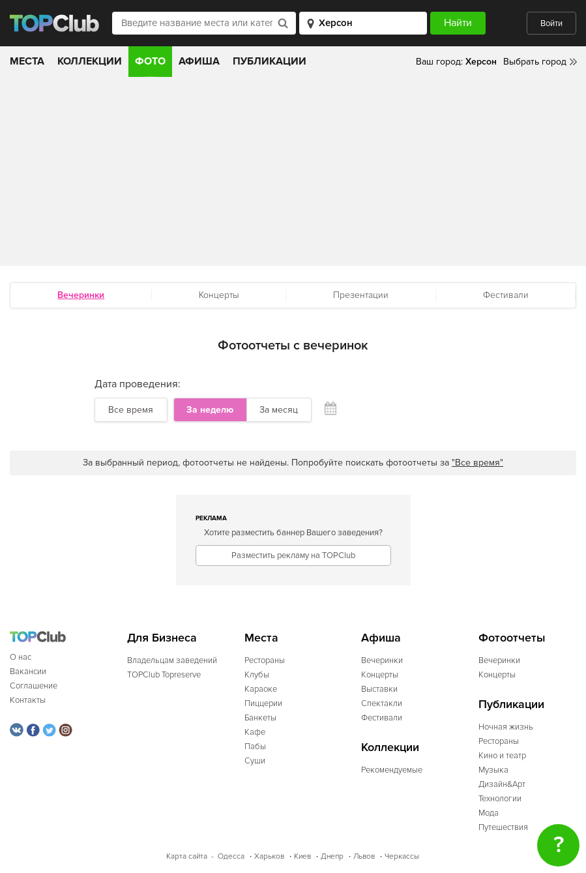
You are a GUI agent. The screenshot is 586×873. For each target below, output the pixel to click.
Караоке (260, 689)
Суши (254, 761)
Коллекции (89, 61)
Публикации (269, 61)
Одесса (231, 856)
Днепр (332, 856)
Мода (488, 813)
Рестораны (264, 660)
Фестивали (506, 295)
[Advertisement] (293, 174)
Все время (130, 409)
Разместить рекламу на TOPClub (293, 555)
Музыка (493, 770)
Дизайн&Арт (501, 784)
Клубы (256, 675)
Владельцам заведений (172, 660)
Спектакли (381, 703)
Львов (364, 856)
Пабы (255, 746)
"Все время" (477, 462)
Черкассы (402, 856)
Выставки (379, 689)
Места (27, 61)
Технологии (499, 798)
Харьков (269, 856)
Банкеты (260, 718)
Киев (302, 856)
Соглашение (33, 686)
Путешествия (503, 827)
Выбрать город (534, 61)
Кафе (254, 732)
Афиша (199, 61)
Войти (551, 23)
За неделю (209, 409)
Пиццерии (263, 703)
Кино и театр (502, 755)
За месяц (278, 409)
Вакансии (28, 671)
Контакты (28, 700)
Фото (150, 61)
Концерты (219, 295)
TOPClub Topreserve (164, 675)
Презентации (360, 295)
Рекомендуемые (391, 770)
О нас (20, 657)
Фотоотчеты (512, 638)
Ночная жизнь (505, 727)
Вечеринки (382, 660)
